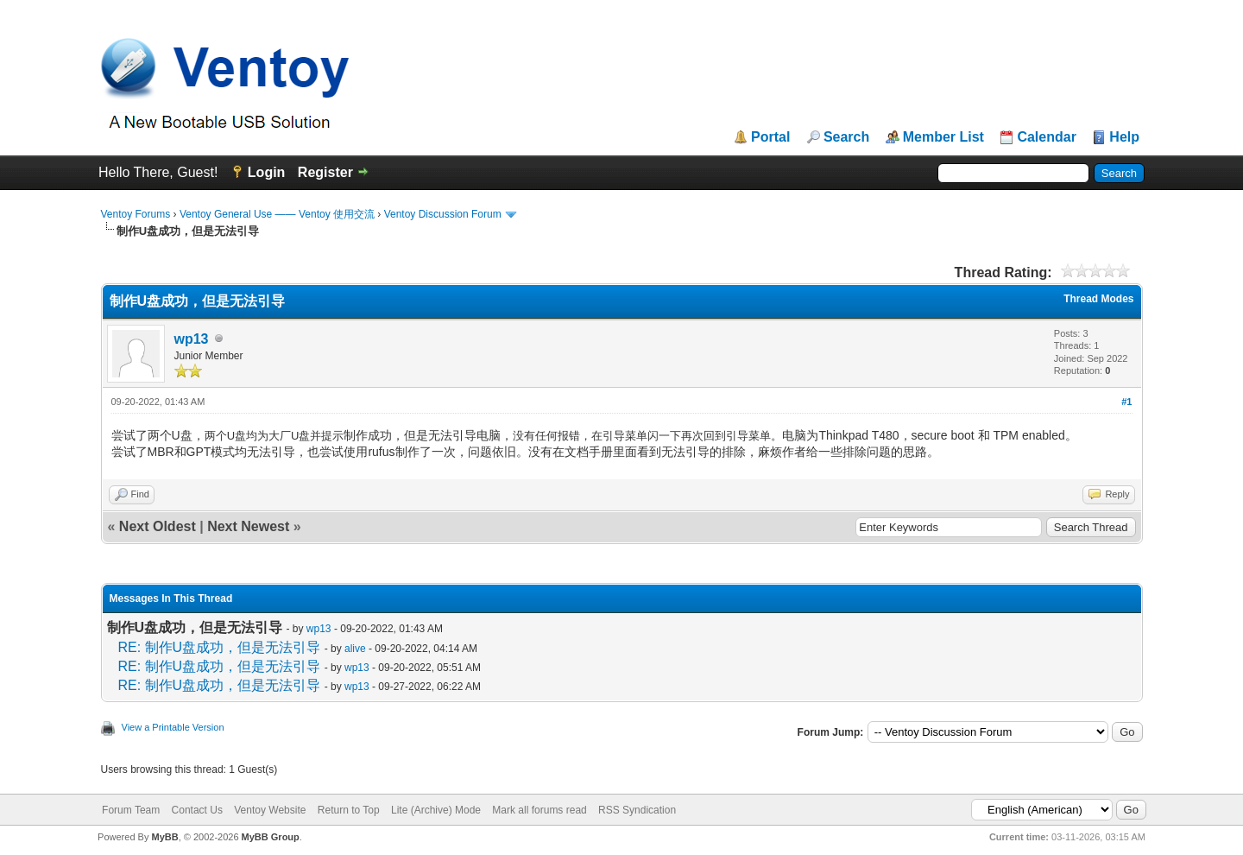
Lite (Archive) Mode (436, 810)
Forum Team (131, 810)
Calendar (1046, 137)
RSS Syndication (637, 810)
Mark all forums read (539, 810)
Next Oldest (157, 526)
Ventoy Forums (136, 214)
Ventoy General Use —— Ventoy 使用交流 (277, 214)
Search (846, 137)
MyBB (164, 837)
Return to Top (349, 810)
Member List (943, 137)
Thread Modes (1098, 299)
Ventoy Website (270, 810)
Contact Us (197, 810)
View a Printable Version (173, 727)
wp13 (191, 339)
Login (267, 172)
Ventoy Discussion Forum (443, 214)
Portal (770, 137)
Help (1124, 137)
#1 (1126, 401)
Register (325, 172)
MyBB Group (271, 837)
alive (355, 649)
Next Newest (248, 526)
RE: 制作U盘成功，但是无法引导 (219, 647)
